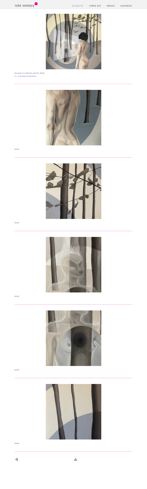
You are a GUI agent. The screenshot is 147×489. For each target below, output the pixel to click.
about (111, 5)
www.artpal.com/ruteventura (27, 76)
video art (95, 5)
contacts (126, 5)
